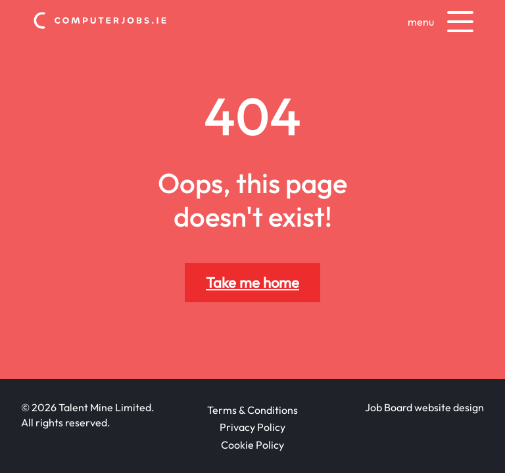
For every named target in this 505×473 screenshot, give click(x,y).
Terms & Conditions (252, 410)
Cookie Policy (252, 444)
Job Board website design (424, 407)
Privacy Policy (252, 427)
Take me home (252, 282)
